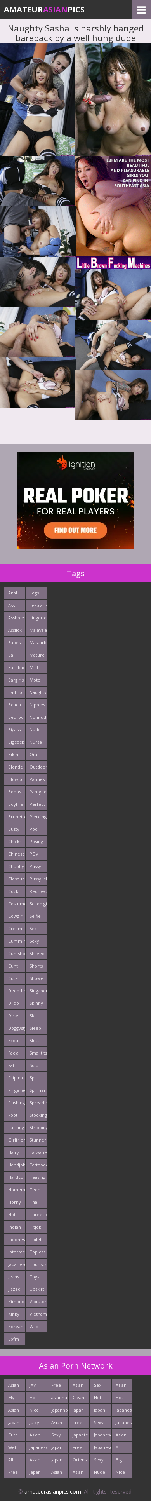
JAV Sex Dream (37, 1386)
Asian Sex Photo (122, 1436)
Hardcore (16, 1177)
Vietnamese (38, 1314)
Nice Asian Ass (35, 1411)
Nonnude (38, 717)
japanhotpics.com (59, 1410)
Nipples (37, 705)
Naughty (38, 692)
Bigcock (16, 742)
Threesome (38, 1214)
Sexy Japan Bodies (101, 1461)
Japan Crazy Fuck (57, 1448)
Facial (14, 1053)
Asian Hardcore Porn (81, 1386)
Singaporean (38, 991)
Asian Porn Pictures (59, 1423)
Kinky (13, 1314)
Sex (33, 928)
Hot (12, 1214)
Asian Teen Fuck (35, 1436)
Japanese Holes (124, 1411)
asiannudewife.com (59, 1397)
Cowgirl (16, 916)
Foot (12, 1115)
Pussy (35, 866)
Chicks (14, 841)
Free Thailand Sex (81, 1423)
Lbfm (13, 1339)
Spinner (38, 1090)
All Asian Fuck (13, 1461)
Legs (34, 593)
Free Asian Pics (56, 1386)
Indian (14, 1227)
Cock (13, 891)
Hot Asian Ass (35, 1399)
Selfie (35, 916)
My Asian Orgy (13, 1399)
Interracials (16, 1252)
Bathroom (16, 692)
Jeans (13, 1277)
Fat (11, 1065)
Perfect (37, 804)
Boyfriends (16, 804)
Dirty (13, 1015)
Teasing (37, 1177)
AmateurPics (44, 9)
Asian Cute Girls (35, 1461)
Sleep (35, 1028)
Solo (34, 1065)
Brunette (16, 816)
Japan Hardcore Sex (59, 1461)
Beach (14, 705)
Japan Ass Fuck (78, 1411)
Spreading (38, 1102)
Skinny (36, 1003)
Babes (14, 642)
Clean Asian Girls (78, 1399)
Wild (34, 1326)
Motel (36, 680)
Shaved (37, 953)
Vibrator (38, 1301)
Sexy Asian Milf (99, 1423)
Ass (11, 605)
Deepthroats (16, 991)
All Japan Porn (121, 1448)
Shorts (36, 966)
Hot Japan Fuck (121, 1399)
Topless (37, 1252)
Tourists (38, 1264)
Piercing (38, 816)
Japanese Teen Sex (102, 1436)
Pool (34, 829)
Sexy (34, 941)
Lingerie (38, 618)
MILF (34, 667)
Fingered (16, 1090)
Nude (35, 729)
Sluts (34, 1040)
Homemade (16, 1189)
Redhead (38, 891)
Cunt (13, 966)
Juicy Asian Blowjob (38, 1423)
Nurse (36, 742)
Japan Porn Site (99, 1411)
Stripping (38, 1127)
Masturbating (38, 642)
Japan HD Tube (35, 1473)
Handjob (16, 1165)
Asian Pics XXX (13, 1411)
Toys (34, 1277)
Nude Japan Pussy (100, 1473)
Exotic (14, 1040)
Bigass (14, 729)
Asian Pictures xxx (16, 1386)
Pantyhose (38, 792)
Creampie (16, 928)
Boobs (14, 792)
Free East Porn (13, 1473)
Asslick (15, 630)
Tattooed (38, 1165)
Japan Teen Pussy (14, 1423)
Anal (12, 593)
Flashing (16, 1102)
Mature (37, 655)
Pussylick (38, 879)
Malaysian (38, 630)
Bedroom (16, 717)
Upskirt (37, 1289)
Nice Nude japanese (124, 1473)
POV (34, 854)
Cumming (16, 941)
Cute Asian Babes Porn (14, 1436)
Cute (13, 978)
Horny (14, 1202)
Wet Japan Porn (13, 1448)
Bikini (13, 754)
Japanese (16, 1264)
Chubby (16, 866)
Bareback (16, 667)
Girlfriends (16, 1140)
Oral (34, 754)
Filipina (15, 1078)
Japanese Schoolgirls (38, 1448)
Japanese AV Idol (124, 1423)
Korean (15, 1326)
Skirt (34, 1015)
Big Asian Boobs (122, 1461)
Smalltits (38, 1053)
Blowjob (16, 779)
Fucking (16, 1127)
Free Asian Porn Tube (78, 1448)
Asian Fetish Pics (79, 1473)
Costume (16, 904)
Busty (13, 829)
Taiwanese (38, 1152)
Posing (36, 841)
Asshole (16, 618)
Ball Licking (15, 656)
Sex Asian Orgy (99, 1386)
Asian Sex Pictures (59, 1473)
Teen (35, 1189)
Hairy (13, 1152)
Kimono (16, 1301)
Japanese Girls (102, 1448)
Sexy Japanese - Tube (59, 1436)
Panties (37, 779)
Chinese (16, 854)
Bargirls (16, 680)
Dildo (13, 1003)
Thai (34, 1202)
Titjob (36, 1227)
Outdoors (38, 767)
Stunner (38, 1140)
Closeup (16, 879)
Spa (33, 1078)
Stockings (38, 1115)
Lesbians (38, 605)
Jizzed (14, 1289)
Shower (37, 978)
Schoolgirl (38, 904)
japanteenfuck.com (81, 1435)
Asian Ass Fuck (121, 1386)
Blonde (15, 767)
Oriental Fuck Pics (81, 1461)
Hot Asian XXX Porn (99, 1399)
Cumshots (16, 953)
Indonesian (16, 1239)
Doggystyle (16, 1028)
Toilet (36, 1239)
